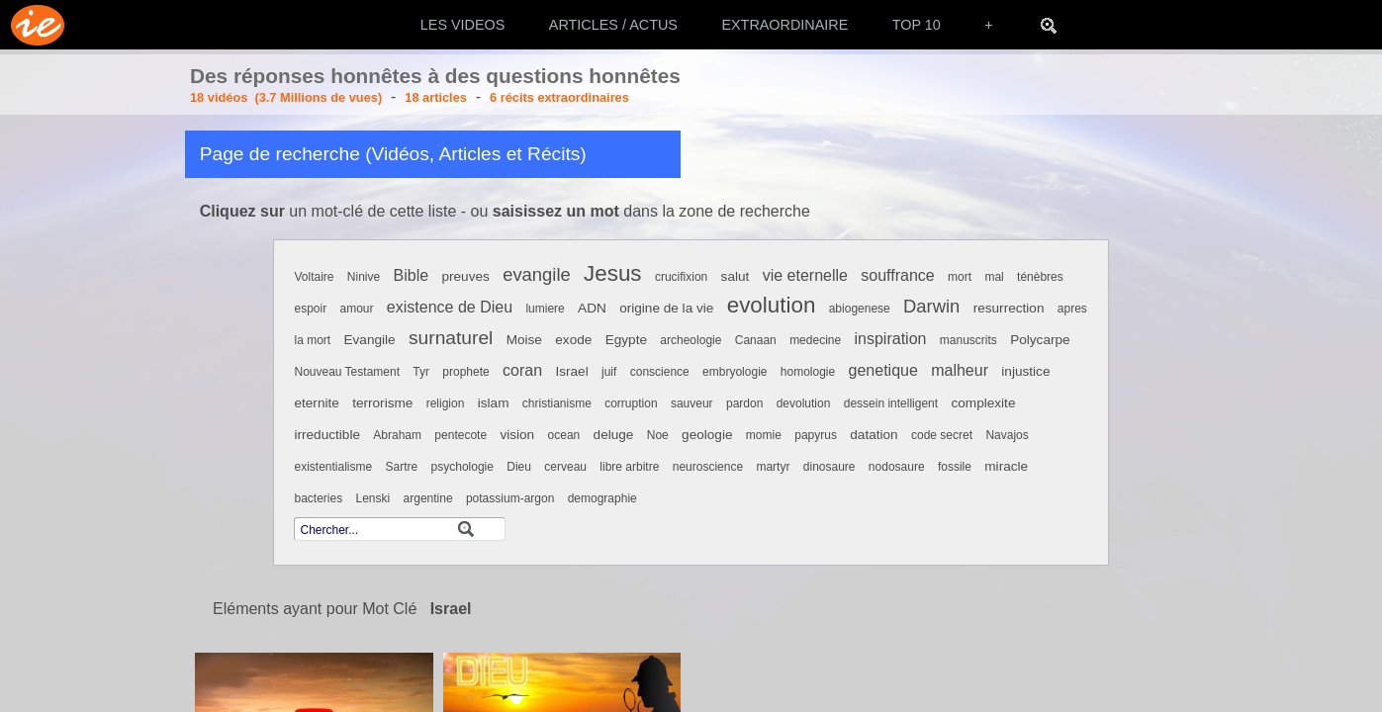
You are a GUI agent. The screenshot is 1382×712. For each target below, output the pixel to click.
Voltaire (313, 277)
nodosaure (897, 467)
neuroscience (708, 467)
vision (517, 434)
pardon (744, 403)
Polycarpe (1039, 339)
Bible (411, 275)
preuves (465, 276)
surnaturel (451, 337)
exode (573, 339)
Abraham (397, 435)
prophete (465, 372)
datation (873, 434)
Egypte (626, 339)
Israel (571, 371)
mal (993, 277)
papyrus (815, 435)
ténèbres (1040, 277)
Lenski (373, 498)
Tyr (421, 372)
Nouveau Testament (347, 372)
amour (357, 308)
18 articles (436, 97)
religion (445, 403)
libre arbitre (629, 467)
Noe (658, 435)
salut (735, 276)
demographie (602, 498)
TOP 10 (916, 25)
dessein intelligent (891, 403)
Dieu (519, 467)
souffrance (897, 275)
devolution (804, 403)
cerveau (565, 467)
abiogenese (859, 308)
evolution (771, 305)
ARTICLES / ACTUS (613, 25)
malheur (959, 370)
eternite (316, 403)
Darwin (931, 306)
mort (959, 277)
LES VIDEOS (463, 25)
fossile (954, 467)
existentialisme (333, 467)
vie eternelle (805, 275)
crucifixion (681, 277)
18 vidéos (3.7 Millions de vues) (286, 97)
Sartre (402, 467)
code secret (941, 435)
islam (493, 403)
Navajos (1006, 435)
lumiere (544, 308)
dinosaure (829, 467)
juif (608, 372)
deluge (614, 434)
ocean (564, 435)
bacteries (318, 498)
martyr (772, 467)
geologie (707, 434)
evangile (537, 274)
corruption (630, 403)
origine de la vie (666, 308)
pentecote (460, 435)
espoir (310, 308)
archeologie (690, 340)
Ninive (363, 277)
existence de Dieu (449, 307)
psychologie (462, 467)
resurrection (1009, 308)
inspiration (891, 338)
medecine (815, 340)
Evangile (370, 339)
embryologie (734, 372)
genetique (883, 370)
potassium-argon (510, 498)
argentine (428, 498)
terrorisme (382, 403)
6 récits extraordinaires (559, 97)
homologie (808, 372)
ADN (592, 308)
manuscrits (968, 340)
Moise (524, 339)
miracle (1006, 466)
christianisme (557, 403)
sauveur (692, 403)
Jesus (613, 273)
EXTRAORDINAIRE (784, 25)
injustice (1025, 371)
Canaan (756, 340)
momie (764, 435)
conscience (660, 372)
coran (522, 370)
